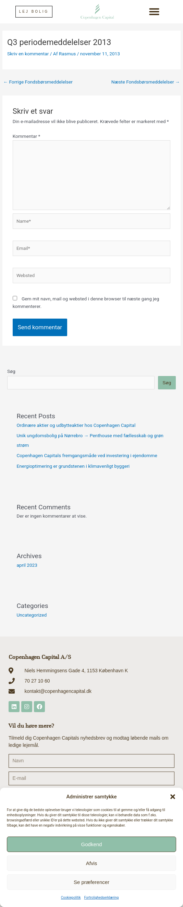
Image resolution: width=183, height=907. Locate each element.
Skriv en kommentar (28, 53)
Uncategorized (31, 615)
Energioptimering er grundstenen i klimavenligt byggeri (73, 466)
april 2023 (26, 565)
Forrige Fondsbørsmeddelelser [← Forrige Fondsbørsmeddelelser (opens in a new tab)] (38, 82)
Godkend (91, 844)
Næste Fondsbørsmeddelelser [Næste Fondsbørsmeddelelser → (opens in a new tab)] (145, 82)
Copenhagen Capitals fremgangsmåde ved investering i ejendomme (86, 455)
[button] (172, 796)
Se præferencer (91, 882)
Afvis (91, 863)
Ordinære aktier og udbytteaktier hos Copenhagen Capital (75, 425)
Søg (11, 371)
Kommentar (26, 136)
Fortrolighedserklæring (101, 897)
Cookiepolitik (71, 897)
